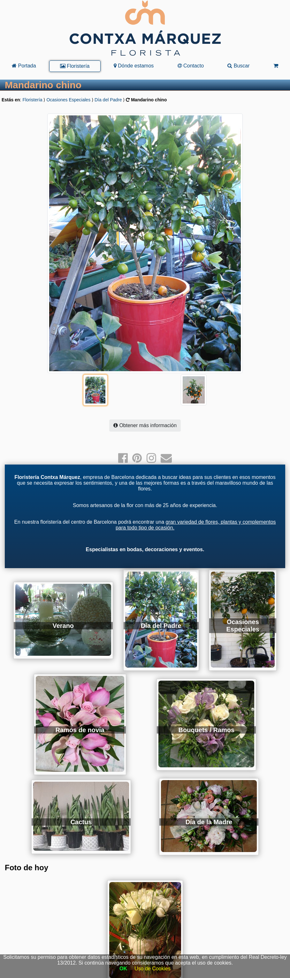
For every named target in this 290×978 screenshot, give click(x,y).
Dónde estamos (134, 65)
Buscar (238, 65)
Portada (24, 65)
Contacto (191, 65)
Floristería (75, 66)
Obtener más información (145, 412)
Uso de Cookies (152, 968)
